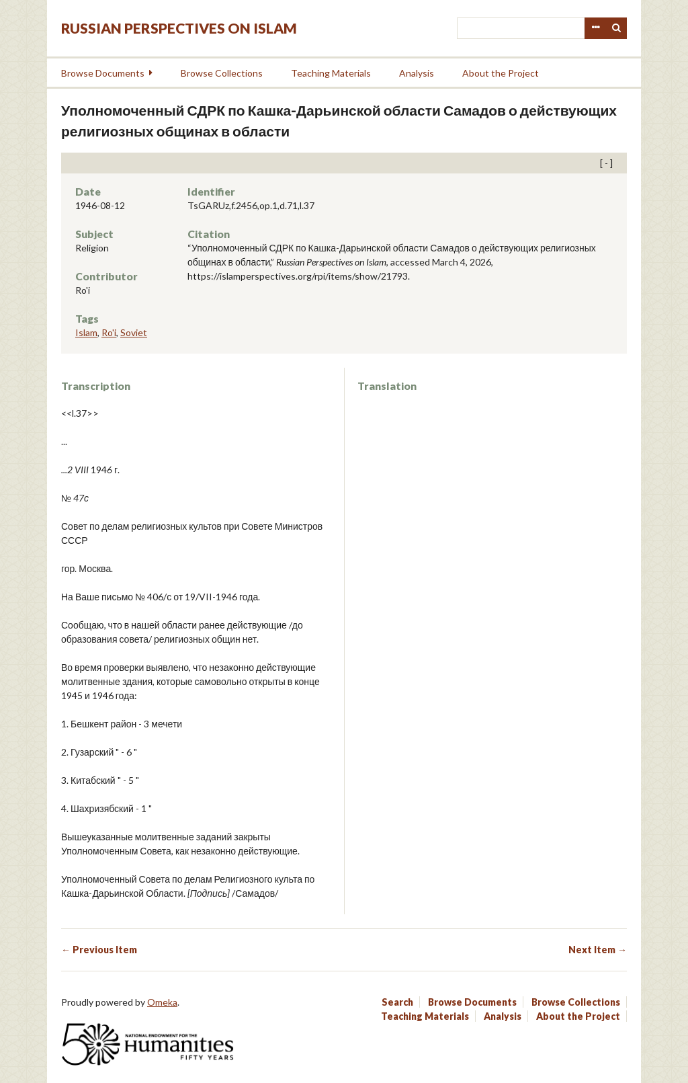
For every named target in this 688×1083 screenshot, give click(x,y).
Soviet (133, 332)
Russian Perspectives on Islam (179, 27)
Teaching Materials (331, 73)
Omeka (162, 1002)
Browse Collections (222, 73)
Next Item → (597, 949)
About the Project (500, 73)
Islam (86, 332)
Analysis (416, 73)
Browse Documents (102, 73)
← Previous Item (99, 949)
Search (617, 28)
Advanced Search (595, 28)
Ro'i (108, 332)
